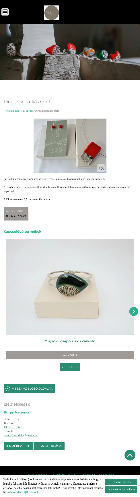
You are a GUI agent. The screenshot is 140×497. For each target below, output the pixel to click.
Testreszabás (121, 482)
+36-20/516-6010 (14, 427)
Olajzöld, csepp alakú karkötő (70, 341)
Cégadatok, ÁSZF (49, 446)
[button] (133, 311)
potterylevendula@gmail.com (21, 435)
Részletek (70, 367)
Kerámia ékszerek (14, 110)
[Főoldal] (51, 12)
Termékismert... (18, 446)
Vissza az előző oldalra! (32, 388)
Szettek (29, 110)
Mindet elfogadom (121, 489)
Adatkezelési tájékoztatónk (23, 492)
